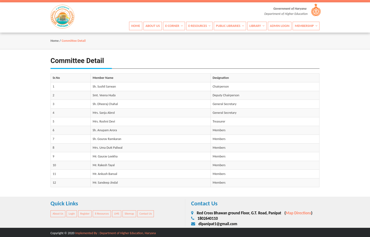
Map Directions (298, 213)
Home (135, 26)
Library (257, 26)
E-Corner (174, 26)
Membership (306, 26)
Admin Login (280, 26)
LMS (116, 213)
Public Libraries (230, 26)
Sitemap (129, 213)
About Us (153, 26)
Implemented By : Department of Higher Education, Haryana (115, 233)
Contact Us (145, 213)
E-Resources (199, 26)
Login (72, 213)
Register (84, 213)
